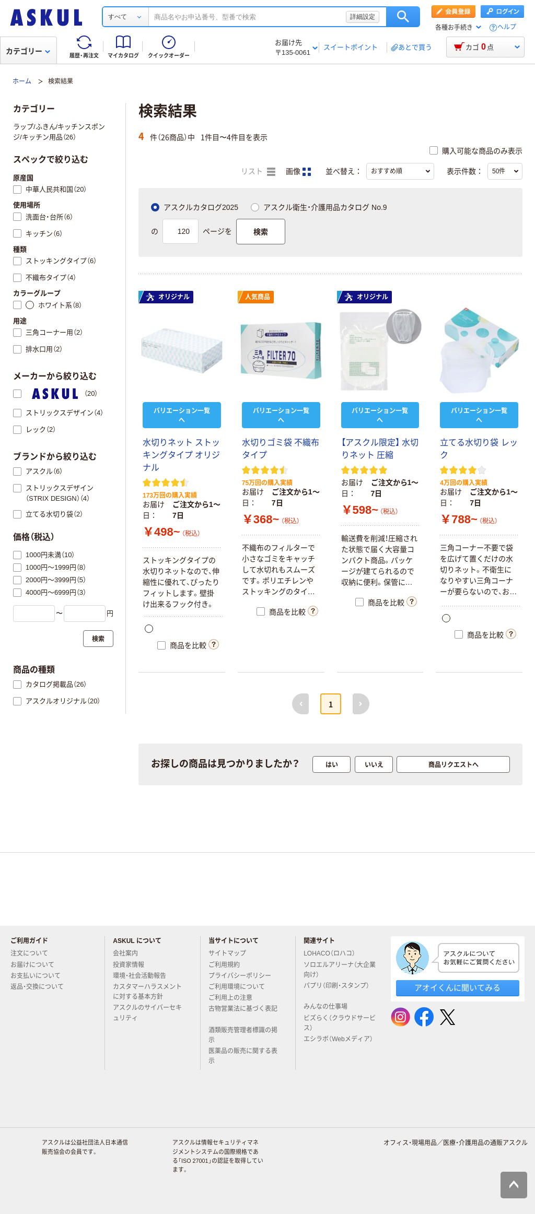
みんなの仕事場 (330, 1006)
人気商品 (257, 297)
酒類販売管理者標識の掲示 (242, 1035)
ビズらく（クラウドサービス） (340, 1023)
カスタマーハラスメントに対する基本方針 (147, 991)
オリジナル (168, 297)
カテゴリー (28, 51)
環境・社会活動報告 (144, 976)
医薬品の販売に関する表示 (242, 1056)
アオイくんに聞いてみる (457, 987)
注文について (33, 953)
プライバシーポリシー (244, 976)
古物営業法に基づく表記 (242, 1013)
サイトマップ (227, 953)
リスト (258, 172)
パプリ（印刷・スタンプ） (336, 990)
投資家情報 (133, 965)
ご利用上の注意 (234, 997)
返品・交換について (41, 987)
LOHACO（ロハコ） (334, 953)
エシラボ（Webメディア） (338, 1043)
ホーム (22, 81)
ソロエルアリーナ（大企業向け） (340, 970)
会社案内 (129, 953)
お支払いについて (39, 976)
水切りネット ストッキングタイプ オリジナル (181, 455)
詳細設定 (362, 17)
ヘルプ (506, 27)
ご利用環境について (240, 987)
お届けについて (36, 965)
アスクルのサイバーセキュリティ (147, 1012)
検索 (403, 16)
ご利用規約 (228, 965)
